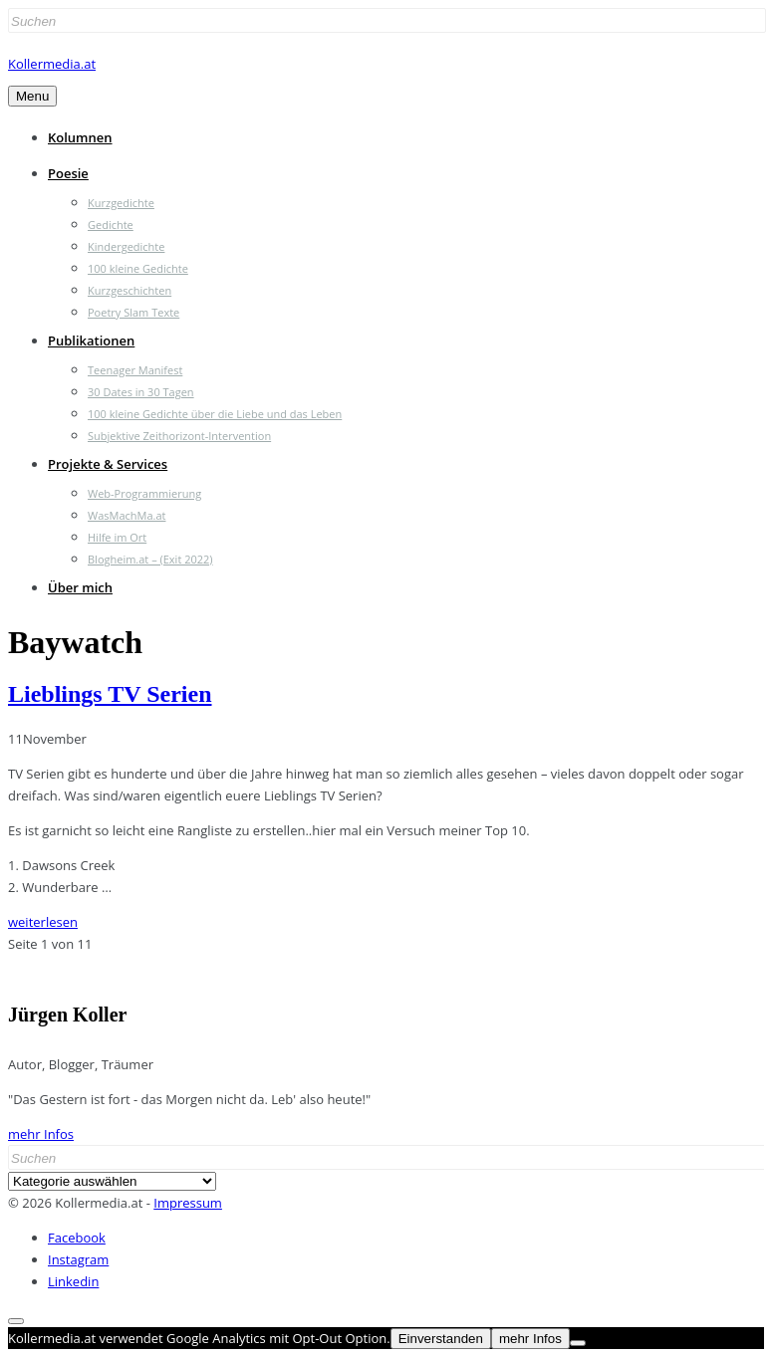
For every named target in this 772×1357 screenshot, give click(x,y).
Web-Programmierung (144, 493)
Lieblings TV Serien (110, 694)
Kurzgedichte (121, 202)
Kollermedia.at (52, 64)
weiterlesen (43, 922)
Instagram (78, 1259)
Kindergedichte (126, 246)
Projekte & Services (107, 464)
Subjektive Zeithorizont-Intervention (179, 435)
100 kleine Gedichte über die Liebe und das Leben (215, 413)
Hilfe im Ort (117, 537)
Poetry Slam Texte (133, 312)
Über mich (80, 587)
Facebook (77, 1237)
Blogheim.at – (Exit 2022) (150, 559)
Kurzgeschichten (129, 290)
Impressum (187, 1203)
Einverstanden (440, 1338)
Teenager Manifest (135, 369)
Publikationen (91, 340)
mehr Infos (41, 1134)
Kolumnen (80, 137)
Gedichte (110, 224)
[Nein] (578, 1343)
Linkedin (73, 1281)
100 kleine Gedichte (138, 268)
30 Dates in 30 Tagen (141, 391)
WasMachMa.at (126, 515)
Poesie (68, 173)
